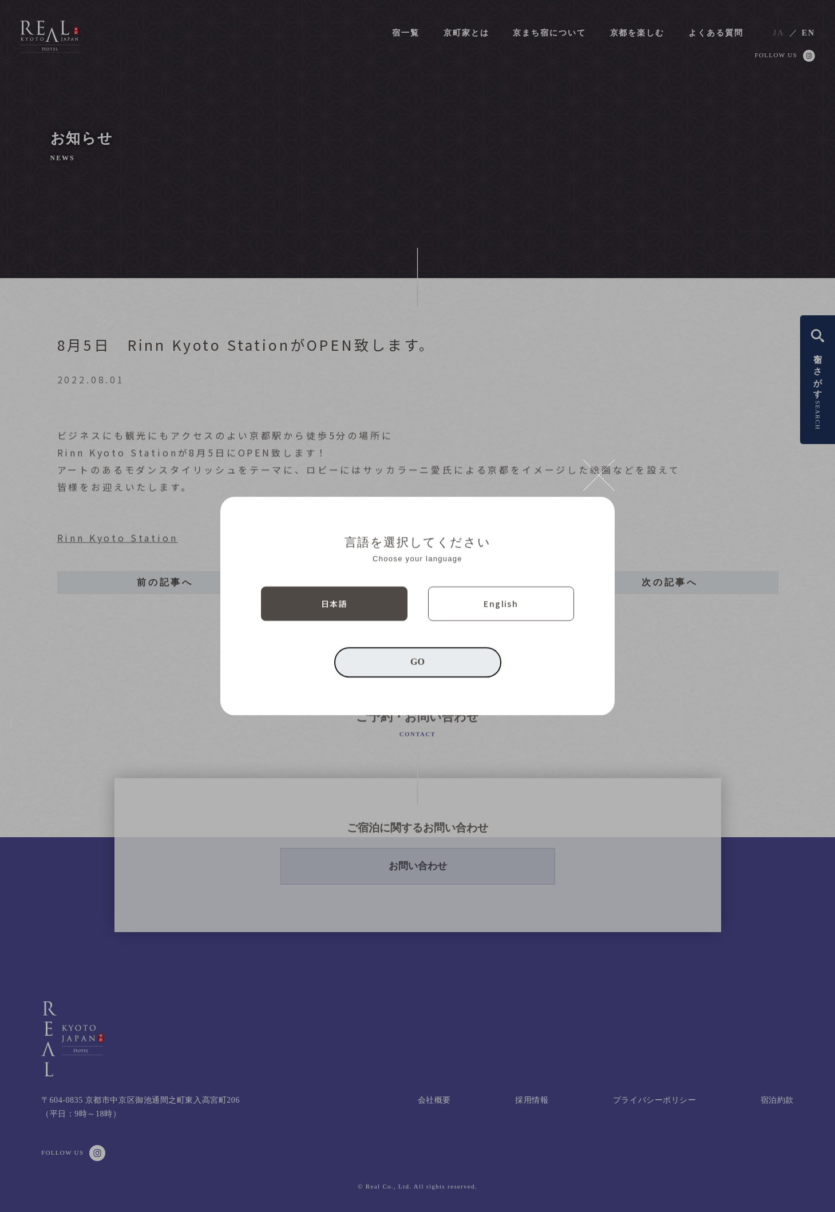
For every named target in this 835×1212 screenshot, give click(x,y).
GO (417, 662)
